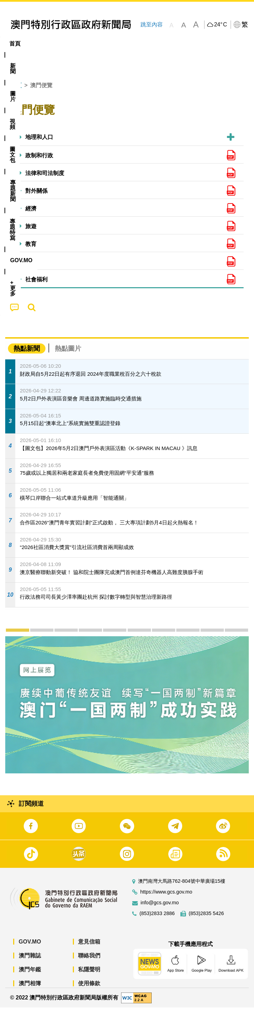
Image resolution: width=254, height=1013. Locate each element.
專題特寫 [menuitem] (186, 44)
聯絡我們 (89, 961)
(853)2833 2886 (157, 919)
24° (220, 24)
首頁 (16, 91)
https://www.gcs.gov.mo (166, 897)
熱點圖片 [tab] (68, 354)
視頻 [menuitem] (89, 44)
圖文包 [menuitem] (117, 44)
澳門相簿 (30, 989)
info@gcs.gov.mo (160, 908)
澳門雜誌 (30, 961)
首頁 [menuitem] (14, 44)
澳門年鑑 (30, 975)
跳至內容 (151, 24)
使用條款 (89, 989)
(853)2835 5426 (206, 919)
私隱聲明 (89, 975)
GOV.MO (30, 947)
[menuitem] (38, 43)
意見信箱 (89, 947)
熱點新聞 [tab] (27, 354)
